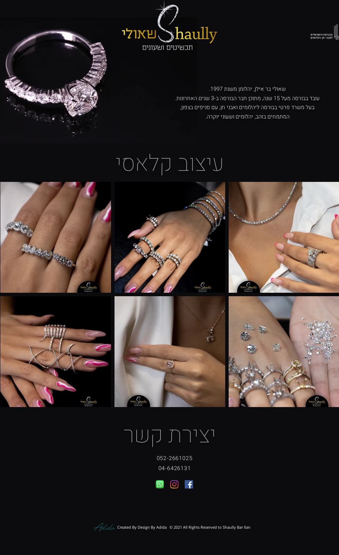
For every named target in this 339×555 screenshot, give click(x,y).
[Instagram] (174, 484)
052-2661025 (175, 458)
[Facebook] (189, 484)
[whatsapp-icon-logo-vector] (160, 484)
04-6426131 (174, 468)
